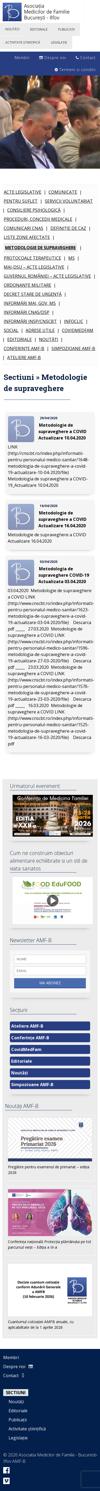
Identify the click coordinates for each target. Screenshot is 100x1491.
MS (71, 258)
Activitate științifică (27, 1429)
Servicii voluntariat (69, 201)
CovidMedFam (77, 330)
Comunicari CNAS (23, 228)
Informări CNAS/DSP (26, 312)
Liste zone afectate (27, 237)
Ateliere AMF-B (24, 357)
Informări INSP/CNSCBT (30, 321)
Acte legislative (22, 192)
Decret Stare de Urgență (33, 294)
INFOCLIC (73, 321)
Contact (86, 57)
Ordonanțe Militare (27, 285)
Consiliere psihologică (34, 210)
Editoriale (19, 339)
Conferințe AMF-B (24, 348)
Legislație (18, 1438)
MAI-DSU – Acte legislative (34, 267)
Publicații (18, 1420)
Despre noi (52, 57)
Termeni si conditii (75, 69)
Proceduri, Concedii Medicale (38, 219)
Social (11, 330)
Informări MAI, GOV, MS (30, 303)
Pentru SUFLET (21, 201)
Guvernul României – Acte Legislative (47, 276)
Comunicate (63, 192)
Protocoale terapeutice (32, 258)
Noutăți (48, 339)
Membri (19, 57)
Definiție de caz (68, 228)
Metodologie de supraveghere (40, 248)
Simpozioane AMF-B (73, 348)
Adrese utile (40, 330)
